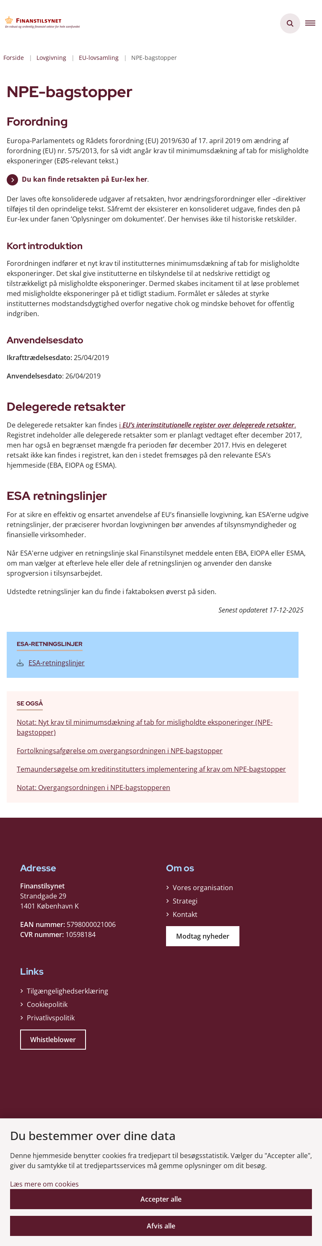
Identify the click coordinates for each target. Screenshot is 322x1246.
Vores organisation (203, 887)
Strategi (185, 901)
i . (207, 425)
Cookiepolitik (47, 1004)
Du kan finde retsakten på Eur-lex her (84, 179)
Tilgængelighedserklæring (67, 991)
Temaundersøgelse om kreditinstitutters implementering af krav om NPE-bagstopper (151, 769)
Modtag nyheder (202, 936)
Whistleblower (53, 1039)
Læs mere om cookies (44, 1184)
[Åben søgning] (290, 23)
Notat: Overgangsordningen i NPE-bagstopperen (93, 787)
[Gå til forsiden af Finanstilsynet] (40, 23)
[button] (313, 23)
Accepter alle (161, 1199)
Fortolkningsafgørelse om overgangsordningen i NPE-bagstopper (120, 750)
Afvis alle (161, 1226)
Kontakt (185, 914)
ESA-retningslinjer (51, 662)
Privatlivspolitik (51, 1017)
